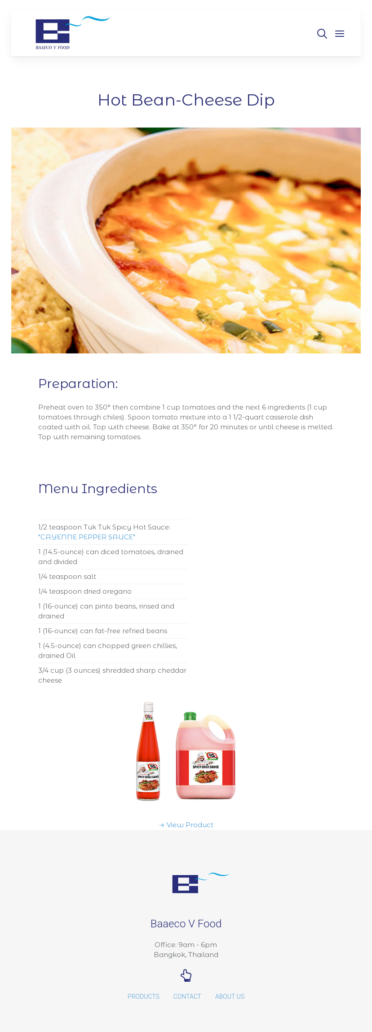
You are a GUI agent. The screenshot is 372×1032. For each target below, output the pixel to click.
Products (143, 996)
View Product (190, 824)
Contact (187, 996)
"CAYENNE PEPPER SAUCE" (86, 537)
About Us (229, 996)
